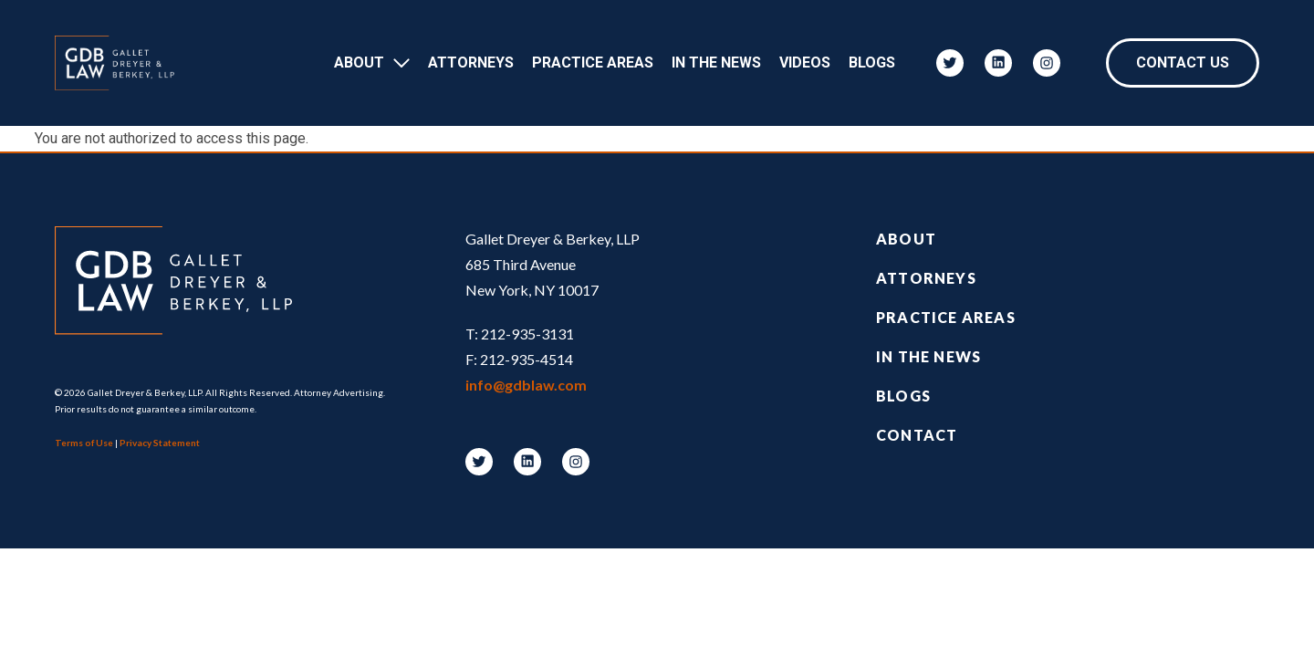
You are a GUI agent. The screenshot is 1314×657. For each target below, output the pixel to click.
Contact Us (1182, 62)
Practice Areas (592, 62)
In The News (716, 62)
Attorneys (471, 62)
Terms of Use (84, 442)
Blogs (872, 62)
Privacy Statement (160, 442)
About (359, 62)
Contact (916, 434)
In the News (928, 356)
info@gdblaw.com (526, 384)
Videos (804, 62)
